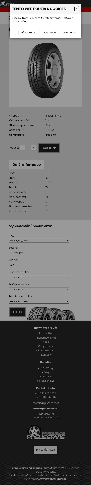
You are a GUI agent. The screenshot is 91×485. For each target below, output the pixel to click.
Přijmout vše (29, 32)
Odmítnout (69, 32)
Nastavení (50, 32)
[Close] (76, 8)
